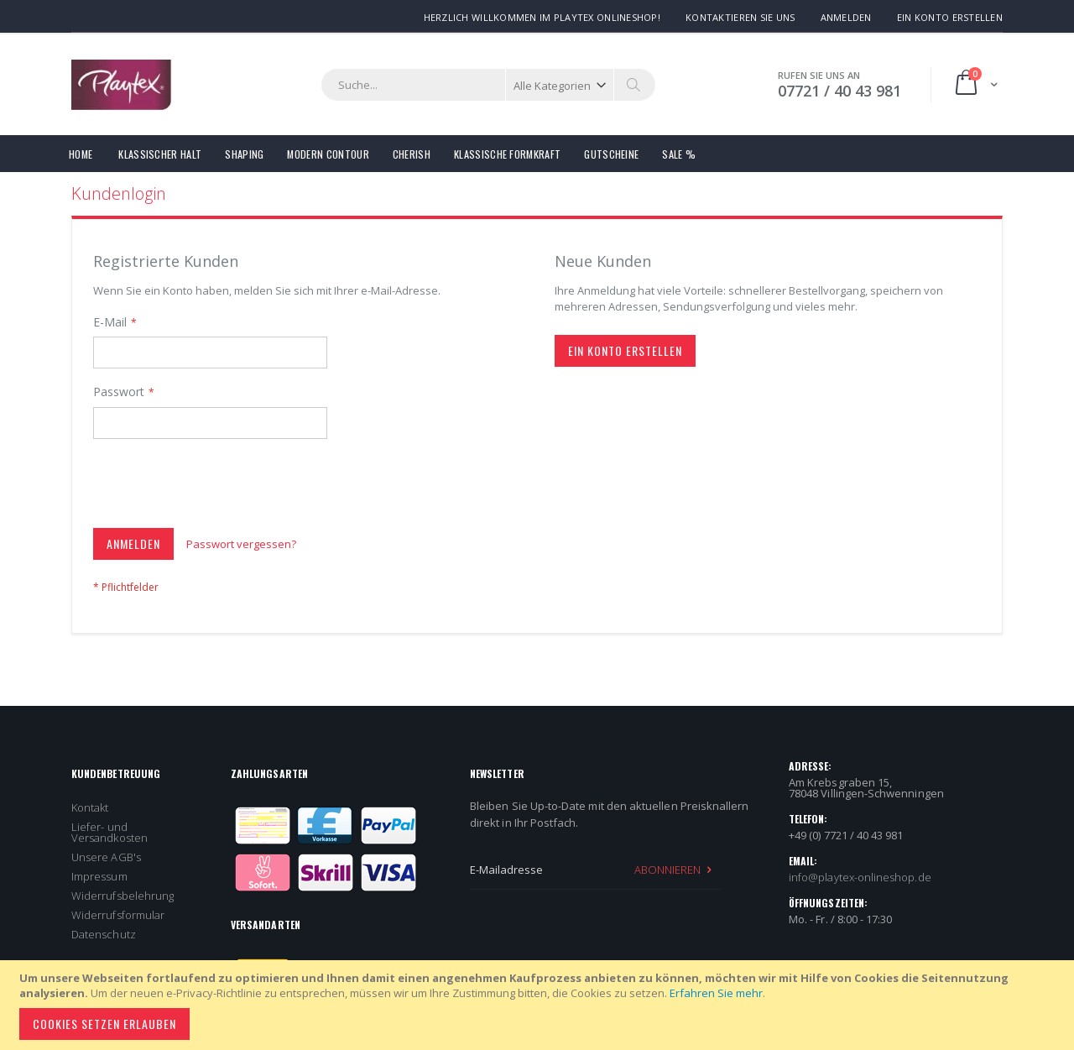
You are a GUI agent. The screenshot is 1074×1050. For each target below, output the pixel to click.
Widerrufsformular (117, 914)
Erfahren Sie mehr (716, 992)
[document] (539, 1005)
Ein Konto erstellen (950, 17)
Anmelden (846, 17)
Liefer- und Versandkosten (109, 832)
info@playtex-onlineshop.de (860, 877)
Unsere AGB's (106, 857)
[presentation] (220, 487)
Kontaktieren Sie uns (740, 17)
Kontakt (89, 807)
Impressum (99, 876)
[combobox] (488, 85)
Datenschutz (103, 934)
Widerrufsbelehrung (122, 895)
